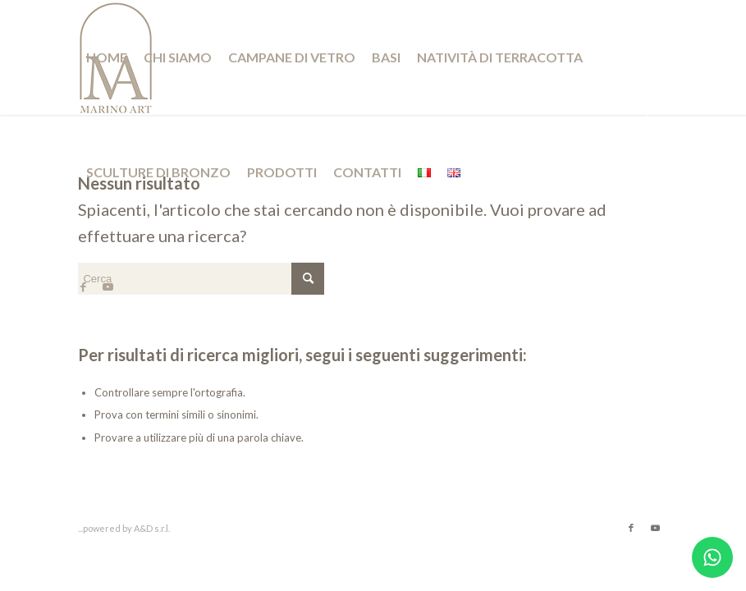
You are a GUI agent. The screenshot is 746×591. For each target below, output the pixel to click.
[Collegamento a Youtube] (107, 286)
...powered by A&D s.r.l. (124, 528)
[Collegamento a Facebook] (83, 286)
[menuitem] (106, 57)
